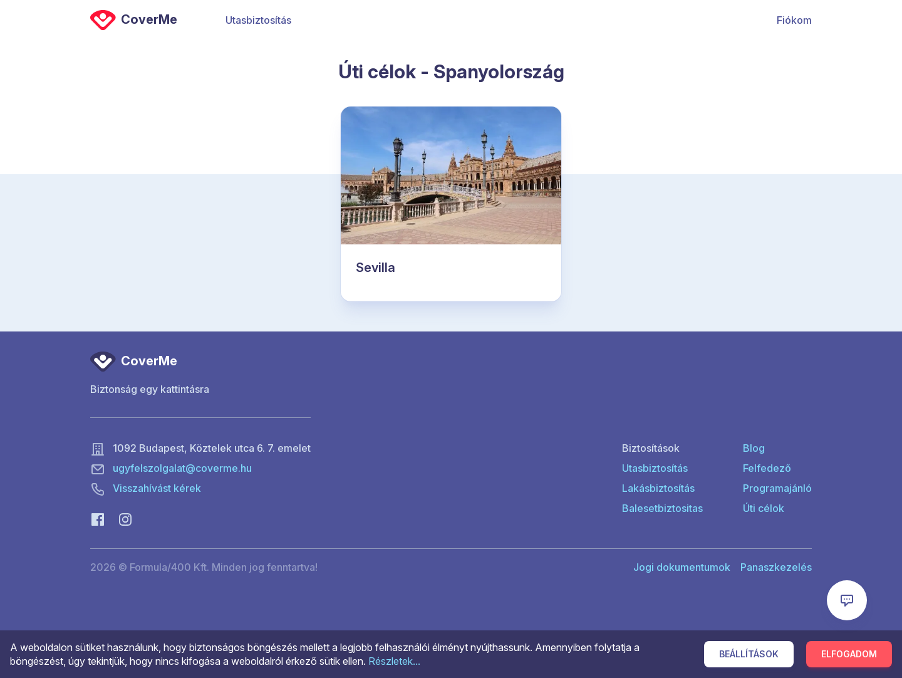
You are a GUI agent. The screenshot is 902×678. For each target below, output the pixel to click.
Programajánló (777, 488)
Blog (754, 448)
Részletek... (394, 661)
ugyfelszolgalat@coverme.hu (182, 468)
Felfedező (767, 468)
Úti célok (763, 508)
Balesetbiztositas (662, 508)
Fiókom (794, 20)
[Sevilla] (451, 204)
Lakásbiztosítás (658, 488)
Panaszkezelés (776, 567)
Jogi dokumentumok (681, 567)
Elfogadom (849, 654)
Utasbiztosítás (258, 20)
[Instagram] (125, 518)
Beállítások (749, 654)
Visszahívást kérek (157, 488)
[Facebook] (97, 518)
